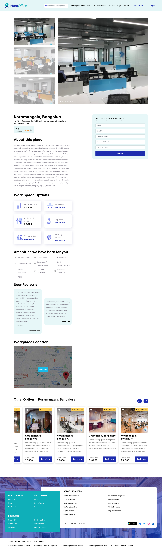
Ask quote (60, 207)
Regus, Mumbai (69, 512)
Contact (126, 6)
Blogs (119, 6)
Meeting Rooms (40, 529)
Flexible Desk (13, 525)
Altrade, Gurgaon (70, 500)
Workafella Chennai (71, 504)
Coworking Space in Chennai (72, 547)
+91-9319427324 (98, 6)
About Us (112, 6)
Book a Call (139, 5)
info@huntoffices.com (80, 6)
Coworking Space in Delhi (97, 547)
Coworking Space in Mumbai (19, 547)
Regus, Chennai (114, 504)
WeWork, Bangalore (71, 508)
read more (20, 326)
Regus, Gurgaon (69, 516)
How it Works (39, 503)
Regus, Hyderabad (115, 512)
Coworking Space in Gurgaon (122, 547)
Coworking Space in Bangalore (45, 547)
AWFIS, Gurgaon (114, 500)
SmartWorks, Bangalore (117, 496)
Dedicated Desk (40, 521)
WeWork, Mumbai (114, 508)
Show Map (43, 369)
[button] (60, 101)
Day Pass (11, 529)
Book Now (45, 459)
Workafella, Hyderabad (72, 496)
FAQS (36, 499)
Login (152, 5)
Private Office (13, 521)
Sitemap (82, 525)
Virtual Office (39, 525)
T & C (66, 525)
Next (146, 401)
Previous (139, 401)
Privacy (73, 525)
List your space (40, 507)
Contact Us (12, 507)
